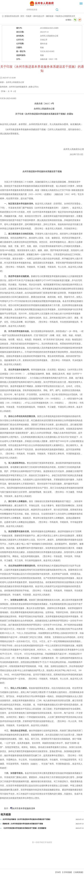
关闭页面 (78, 872)
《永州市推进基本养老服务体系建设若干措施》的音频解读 (24, 828)
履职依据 (49, 16)
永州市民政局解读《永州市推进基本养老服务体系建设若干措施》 (27, 819)
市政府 (28, 16)
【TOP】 (57, 872)
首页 (22, 16)
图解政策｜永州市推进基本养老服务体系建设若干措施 (23, 824)
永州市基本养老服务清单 (23, 808)
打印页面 (67, 872)
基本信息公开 (38, 16)
